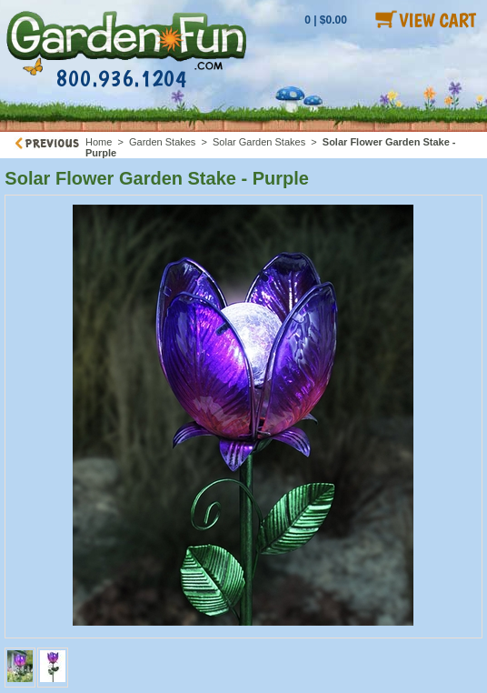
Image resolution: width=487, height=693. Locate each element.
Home (98, 141)
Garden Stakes (162, 141)
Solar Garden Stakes (259, 141)
